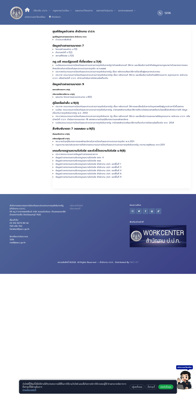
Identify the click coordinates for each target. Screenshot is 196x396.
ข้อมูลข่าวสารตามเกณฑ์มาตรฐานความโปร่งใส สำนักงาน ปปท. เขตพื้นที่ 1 (88, 164)
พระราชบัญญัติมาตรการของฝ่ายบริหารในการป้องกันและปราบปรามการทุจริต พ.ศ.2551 (95, 141)
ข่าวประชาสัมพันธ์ (63, 39)
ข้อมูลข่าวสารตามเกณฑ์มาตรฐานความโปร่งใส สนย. (78, 160)
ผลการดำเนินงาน (104, 10)
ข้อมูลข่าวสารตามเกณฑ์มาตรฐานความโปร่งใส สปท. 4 (80, 157)
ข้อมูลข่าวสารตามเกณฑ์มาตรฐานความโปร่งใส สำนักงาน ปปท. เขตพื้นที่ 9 (88, 177)
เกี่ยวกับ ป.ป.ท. (40, 10)
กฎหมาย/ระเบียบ (61, 10)
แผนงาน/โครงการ (83, 10)
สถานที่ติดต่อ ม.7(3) (65, 55)
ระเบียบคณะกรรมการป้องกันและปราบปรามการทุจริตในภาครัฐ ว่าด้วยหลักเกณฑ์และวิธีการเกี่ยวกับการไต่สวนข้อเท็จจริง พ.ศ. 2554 (115, 122)
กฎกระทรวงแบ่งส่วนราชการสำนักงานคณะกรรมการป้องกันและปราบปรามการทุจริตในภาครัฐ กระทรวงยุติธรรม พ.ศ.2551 (110, 144)
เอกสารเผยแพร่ (125, 10)
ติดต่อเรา (55, 17)
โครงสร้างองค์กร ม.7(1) (66, 49)
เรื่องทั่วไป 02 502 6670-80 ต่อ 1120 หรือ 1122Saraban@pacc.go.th (19, 224)
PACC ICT (134, 262)
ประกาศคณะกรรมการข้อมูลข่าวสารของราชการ (77, 154)
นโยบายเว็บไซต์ (76, 205)
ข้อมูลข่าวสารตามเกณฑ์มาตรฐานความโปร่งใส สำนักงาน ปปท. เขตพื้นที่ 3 (88, 167)
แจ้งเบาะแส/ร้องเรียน (35, 17)
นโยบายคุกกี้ (75, 208)
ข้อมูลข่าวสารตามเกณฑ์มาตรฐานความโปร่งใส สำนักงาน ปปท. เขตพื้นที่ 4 (88, 170)
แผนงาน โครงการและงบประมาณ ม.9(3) (74, 97)
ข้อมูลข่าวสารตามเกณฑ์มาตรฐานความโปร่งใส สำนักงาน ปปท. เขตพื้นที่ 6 (88, 173)
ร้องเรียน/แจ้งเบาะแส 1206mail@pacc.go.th (19, 239)
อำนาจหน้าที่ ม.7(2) (64, 52)
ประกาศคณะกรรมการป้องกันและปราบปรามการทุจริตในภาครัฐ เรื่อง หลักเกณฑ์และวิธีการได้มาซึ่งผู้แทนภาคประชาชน (108, 71)
